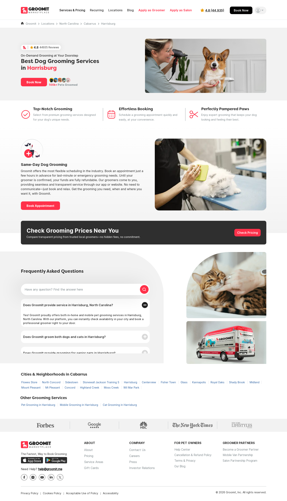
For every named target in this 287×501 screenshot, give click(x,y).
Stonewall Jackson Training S (101, 382)
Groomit (31, 23)
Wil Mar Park (131, 387)
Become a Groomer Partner (245, 451)
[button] (260, 10)
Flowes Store (29, 382)
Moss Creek (111, 387)
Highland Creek (90, 387)
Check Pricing (247, 233)
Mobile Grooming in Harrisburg (79, 404)
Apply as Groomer (151, 10)
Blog (130, 10)
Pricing (88, 457)
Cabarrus (90, 23)
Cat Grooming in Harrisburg (120, 404)
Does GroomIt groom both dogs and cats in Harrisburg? (64, 337)
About (88, 451)
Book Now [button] (34, 82)
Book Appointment (40, 206)
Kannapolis (199, 382)
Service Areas (93, 463)
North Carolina (69, 23)
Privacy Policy (29, 494)
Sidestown (72, 382)
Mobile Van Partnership (242, 457)
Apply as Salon (181, 10)
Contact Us (137, 451)
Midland (255, 382)
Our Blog (180, 469)
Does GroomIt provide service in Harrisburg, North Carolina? (68, 305)
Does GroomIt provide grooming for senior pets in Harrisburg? (69, 353)
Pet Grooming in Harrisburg (38, 404)
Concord (70, 387)
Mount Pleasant (31, 387)
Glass (184, 382)
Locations (115, 10)
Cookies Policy (52, 494)
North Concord (51, 382)
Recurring (97, 10)
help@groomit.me (50, 470)
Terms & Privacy (185, 463)
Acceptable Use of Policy (82, 494)
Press (133, 463)
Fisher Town (169, 382)
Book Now (241, 10)
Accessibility (110, 494)
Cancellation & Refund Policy (194, 457)
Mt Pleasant (53, 387)
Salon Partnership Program (244, 463)
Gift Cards (91, 469)
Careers (134, 457)
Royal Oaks (217, 382)
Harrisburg (108, 23)
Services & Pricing (72, 10)
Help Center (182, 451)
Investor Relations (142, 469)
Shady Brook (237, 382)
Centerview (149, 382)
